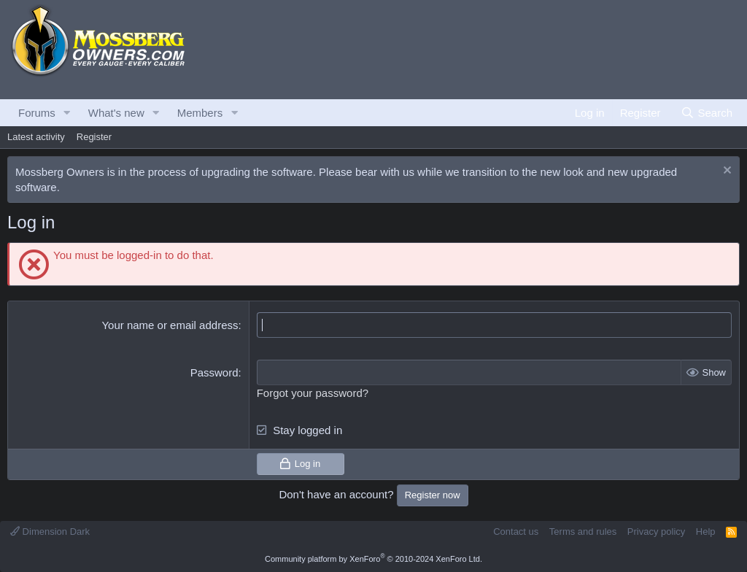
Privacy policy (656, 531)
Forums (36, 113)
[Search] (706, 112)
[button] (67, 112)
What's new (116, 113)
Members (200, 113)
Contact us (515, 531)
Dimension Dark (50, 531)
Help (706, 531)
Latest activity (36, 136)
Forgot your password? (312, 393)
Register (94, 136)
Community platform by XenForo (373, 558)
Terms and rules (582, 531)
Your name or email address (169, 325)
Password (214, 372)
